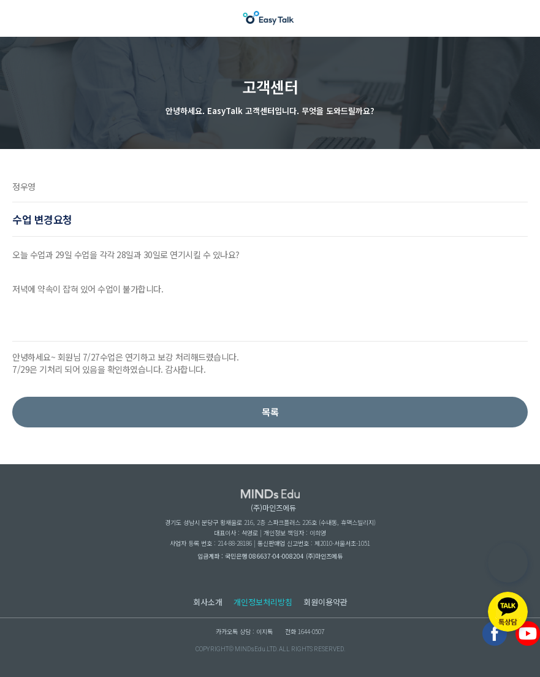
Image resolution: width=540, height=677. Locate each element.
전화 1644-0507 (304, 631)
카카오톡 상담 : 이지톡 (244, 631)
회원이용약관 (325, 602)
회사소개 (207, 602)
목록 (270, 411)
